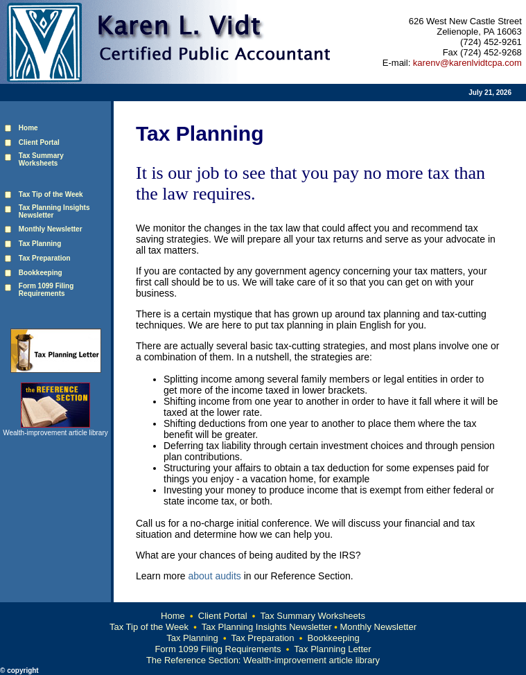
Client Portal (222, 616)
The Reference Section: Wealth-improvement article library (263, 660)
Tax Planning (40, 243)
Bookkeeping (40, 273)
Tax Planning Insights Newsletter (268, 627)
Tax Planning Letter (332, 649)
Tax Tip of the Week (149, 627)
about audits (214, 575)
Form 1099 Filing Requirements (46, 289)
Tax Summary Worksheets (312, 616)
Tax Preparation (45, 258)
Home (28, 128)
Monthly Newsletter (378, 627)
